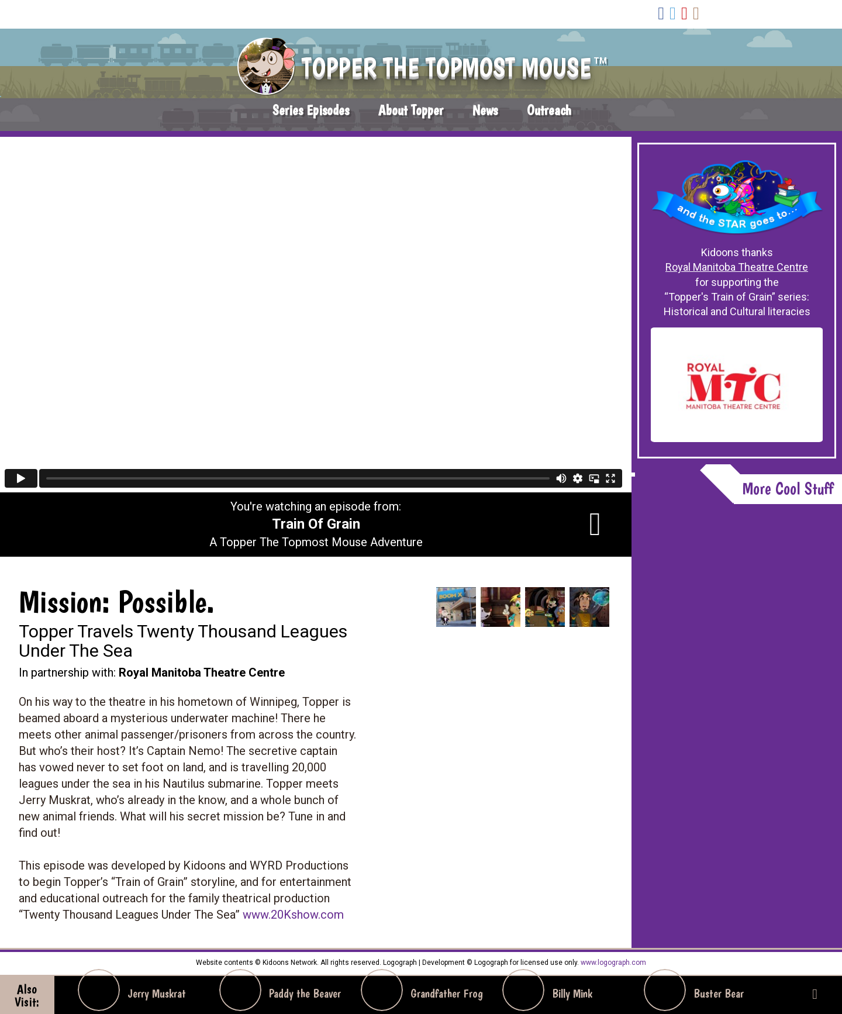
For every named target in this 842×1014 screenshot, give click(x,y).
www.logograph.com (612, 962)
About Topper (410, 110)
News (485, 110)
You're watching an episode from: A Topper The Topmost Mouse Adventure (316, 524)
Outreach (549, 110)
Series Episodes (310, 110)
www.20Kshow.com (293, 915)
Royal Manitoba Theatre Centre (736, 267)
